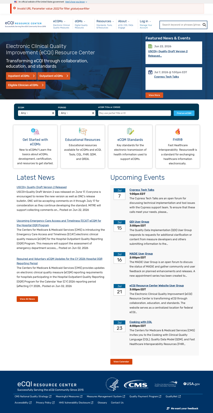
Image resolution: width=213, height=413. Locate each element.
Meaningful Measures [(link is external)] (69, 396)
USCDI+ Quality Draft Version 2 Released (42, 187)
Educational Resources (82, 140)
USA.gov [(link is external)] (192, 384)
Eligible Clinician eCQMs (23, 85)
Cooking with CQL (141, 322)
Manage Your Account (146, 26)
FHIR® (178, 140)
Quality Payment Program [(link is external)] (146, 396)
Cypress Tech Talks (166, 76)
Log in (144, 21)
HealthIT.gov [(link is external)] (166, 384)
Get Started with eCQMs (35, 142)
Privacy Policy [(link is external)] (45, 402)
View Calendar (121, 361)
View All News (27, 299)
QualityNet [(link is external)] (173, 396)
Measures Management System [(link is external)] (106, 396)
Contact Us (117, 402)
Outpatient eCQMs (51, 76)
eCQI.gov (50, 386)
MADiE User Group (141, 253)
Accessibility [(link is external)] (23, 402)
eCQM (21, 107)
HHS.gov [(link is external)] (112, 384)
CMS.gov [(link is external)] (136, 384)
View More (154, 95)
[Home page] (25, 23)
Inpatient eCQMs (19, 76)
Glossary (102, 402)
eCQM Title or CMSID (109, 107)
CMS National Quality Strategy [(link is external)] (33, 396)
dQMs (78, 21)
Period (62, 107)
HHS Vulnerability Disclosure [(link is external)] (76, 402)
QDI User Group (139, 221)
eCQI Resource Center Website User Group (157, 285)
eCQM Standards (130, 140)
